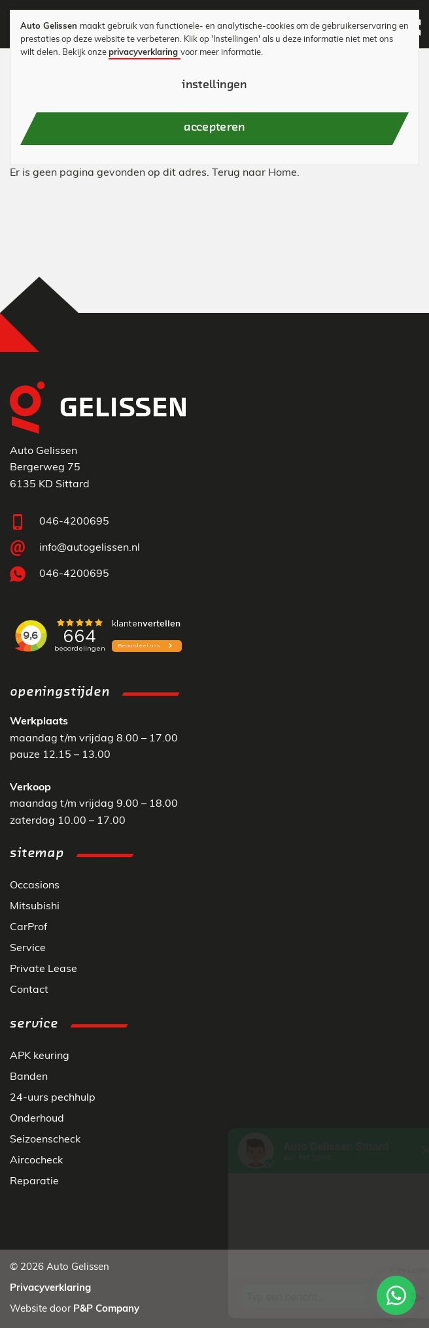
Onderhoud (37, 1119)
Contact (29, 990)
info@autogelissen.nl (89, 548)
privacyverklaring (143, 52)
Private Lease (43, 969)
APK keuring (39, 1056)
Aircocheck (36, 1161)
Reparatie (34, 1181)
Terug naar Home (254, 173)
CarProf (28, 927)
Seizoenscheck (45, 1140)
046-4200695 (74, 522)
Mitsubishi (35, 906)
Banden (29, 1077)
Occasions (35, 886)
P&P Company (106, 1309)
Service (28, 948)
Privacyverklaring (50, 1288)
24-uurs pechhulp (52, 1098)
